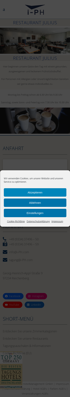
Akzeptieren (35, 192)
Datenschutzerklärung (38, 222)
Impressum (57, 222)
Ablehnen (35, 203)
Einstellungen (35, 213)
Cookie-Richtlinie (16, 222)
